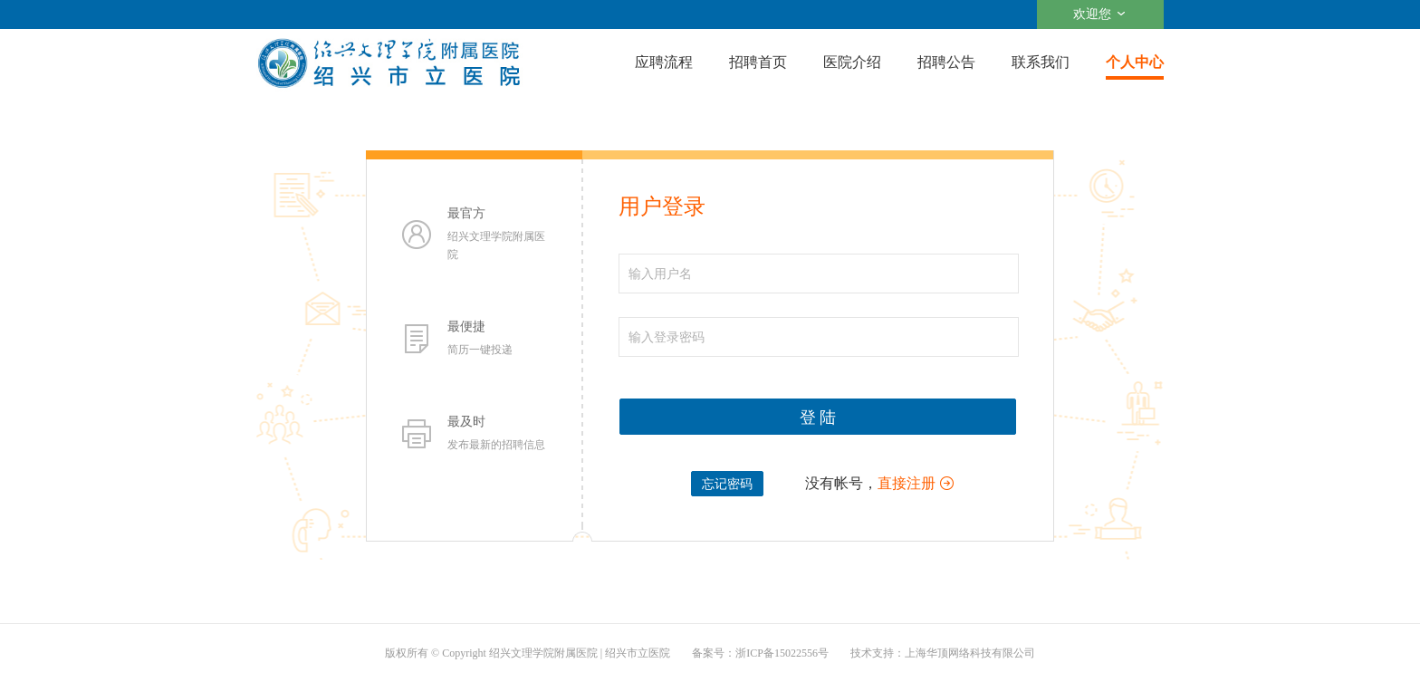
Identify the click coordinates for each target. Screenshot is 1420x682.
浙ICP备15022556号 (782, 653)
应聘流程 (664, 62)
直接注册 (906, 483)
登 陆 (818, 417)
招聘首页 (758, 62)
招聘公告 (946, 62)
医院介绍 (852, 62)
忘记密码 (727, 484)
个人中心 (1135, 62)
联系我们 (1041, 62)
